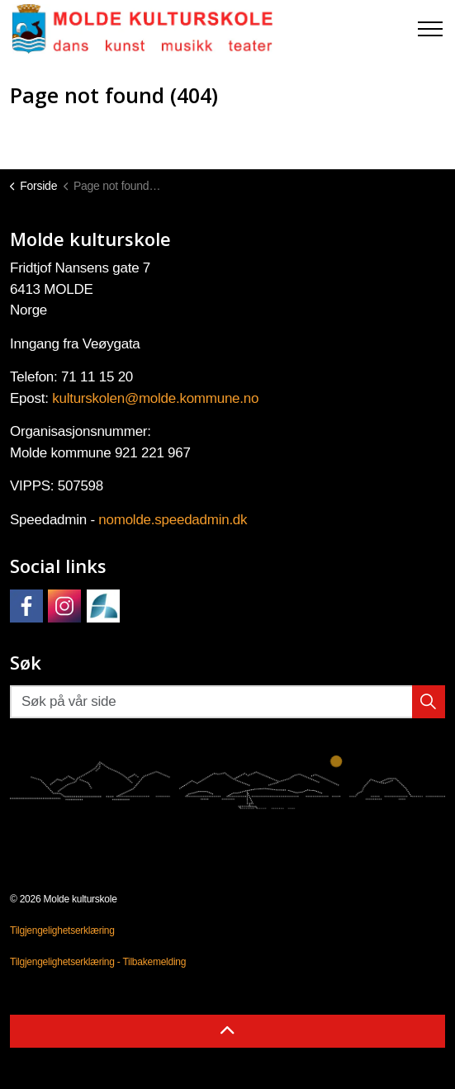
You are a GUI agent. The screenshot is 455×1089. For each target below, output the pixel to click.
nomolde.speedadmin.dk (172, 520)
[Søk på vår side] (227, 701)
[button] (428, 701)
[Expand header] (430, 29)
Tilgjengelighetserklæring (62, 930)
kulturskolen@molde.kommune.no (155, 398)
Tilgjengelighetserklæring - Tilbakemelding (98, 962)
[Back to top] (227, 1031)
